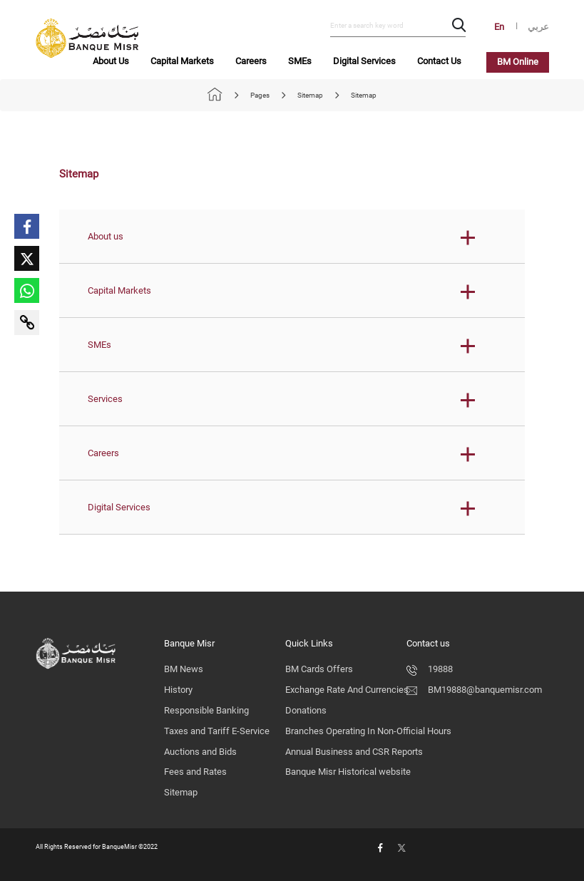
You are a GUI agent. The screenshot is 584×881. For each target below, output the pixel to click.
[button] (292, 237)
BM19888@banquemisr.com (474, 689)
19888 (429, 669)
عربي (538, 26)
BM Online (517, 61)
